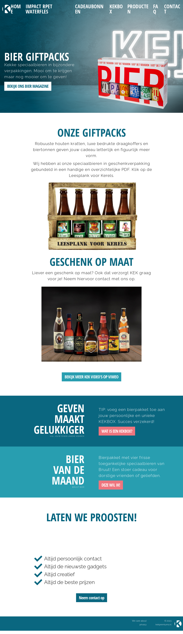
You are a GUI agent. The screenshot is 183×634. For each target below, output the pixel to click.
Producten (138, 9)
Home (16, 9)
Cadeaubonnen (89, 9)
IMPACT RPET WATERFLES (39, 9)
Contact (172, 9)
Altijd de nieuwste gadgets (75, 568)
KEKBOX (116, 9)
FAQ (155, 9)
